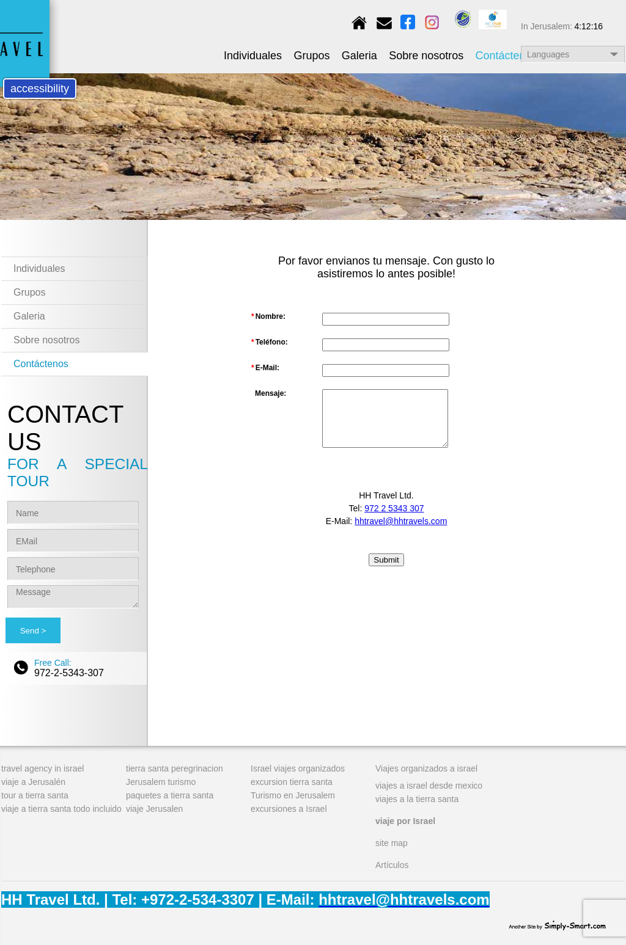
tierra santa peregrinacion (174, 768)
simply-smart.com (557, 924)
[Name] (73, 512)
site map (391, 843)
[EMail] (73, 540)
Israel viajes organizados (298, 768)
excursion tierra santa (292, 782)
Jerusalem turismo (161, 782)
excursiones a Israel (289, 809)
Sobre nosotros (426, 55)
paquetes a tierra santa (169, 795)
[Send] (33, 630)
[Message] (73, 596)
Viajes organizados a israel (426, 768)
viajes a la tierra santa (416, 799)
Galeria (359, 55)
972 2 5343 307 (394, 508)
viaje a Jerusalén (33, 782)
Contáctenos (506, 55)
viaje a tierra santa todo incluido (61, 809)
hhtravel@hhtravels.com (401, 521)
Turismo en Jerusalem (293, 795)
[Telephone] (73, 568)
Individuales (253, 55)
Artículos (391, 865)
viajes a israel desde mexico (428, 785)
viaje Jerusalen (154, 809)
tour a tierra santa (34, 795)
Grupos (311, 55)
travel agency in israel (42, 768)
